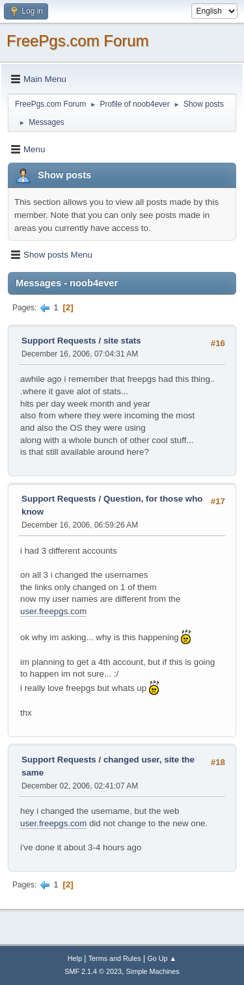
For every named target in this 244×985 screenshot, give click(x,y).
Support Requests (58, 340)
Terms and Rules (114, 958)
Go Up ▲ (161, 958)
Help (75, 958)
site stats (122, 340)
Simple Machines (153, 971)
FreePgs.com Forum (78, 40)
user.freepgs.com (53, 611)
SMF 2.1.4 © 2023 (93, 971)
